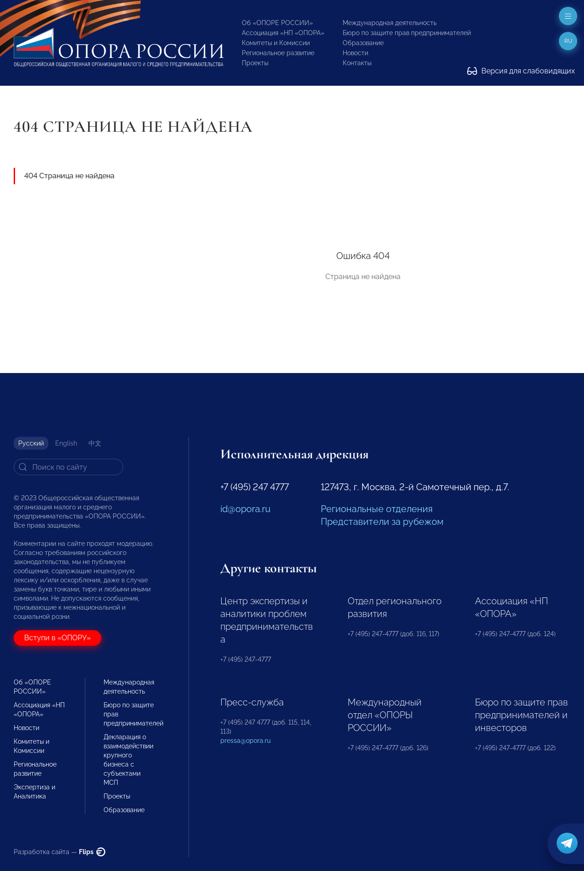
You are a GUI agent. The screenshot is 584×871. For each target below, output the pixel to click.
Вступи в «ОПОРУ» (57, 637)
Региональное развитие (278, 53)
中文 (95, 443)
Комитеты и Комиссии (276, 43)
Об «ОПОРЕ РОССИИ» (277, 22)
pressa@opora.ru (245, 740)
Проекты (255, 63)
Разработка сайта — (59, 851)
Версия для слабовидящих (521, 71)
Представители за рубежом (382, 521)
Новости (355, 53)
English (66, 443)
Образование (363, 43)
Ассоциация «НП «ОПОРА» (283, 32)
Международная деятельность (390, 22)
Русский (31, 443)
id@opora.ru (245, 508)
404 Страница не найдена (69, 175)
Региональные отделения (377, 508)
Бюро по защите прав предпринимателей (407, 32)
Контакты (357, 63)
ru (568, 41)
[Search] (68, 467)
